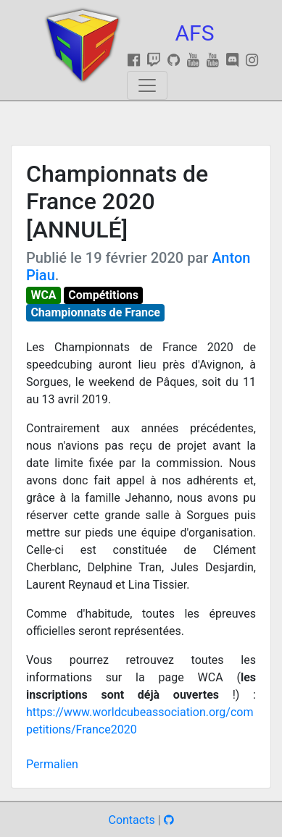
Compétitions (103, 295)
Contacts (131, 820)
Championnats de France (95, 312)
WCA (43, 295)
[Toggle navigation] (147, 85)
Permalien (52, 764)
